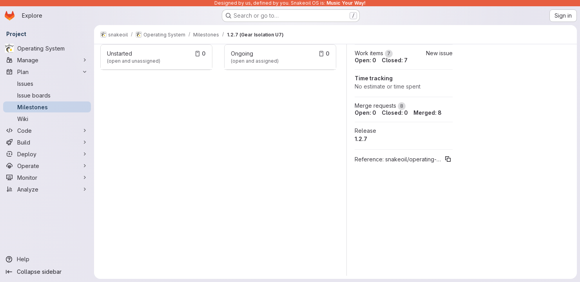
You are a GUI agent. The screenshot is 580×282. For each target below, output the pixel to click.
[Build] (47, 142)
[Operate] (47, 165)
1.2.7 (361, 139)
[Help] (47, 259)
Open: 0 (365, 60)
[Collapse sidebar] (47, 271)
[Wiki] (47, 118)
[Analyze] (47, 189)
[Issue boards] (47, 95)
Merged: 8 (427, 112)
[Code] (47, 130)
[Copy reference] (448, 159)
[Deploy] (47, 153)
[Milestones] (47, 106)
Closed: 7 (395, 60)
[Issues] (47, 83)
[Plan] (47, 71)
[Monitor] (47, 177)
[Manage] (47, 59)
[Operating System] (47, 48)
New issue (439, 53)
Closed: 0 (395, 112)
